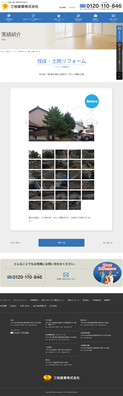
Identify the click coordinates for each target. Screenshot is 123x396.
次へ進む (108, 243)
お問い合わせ (25, 306)
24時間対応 (34, 300)
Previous (28, 123)
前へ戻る (15, 243)
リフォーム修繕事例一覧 (19, 51)
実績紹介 (8, 51)
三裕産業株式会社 (61, 378)
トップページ (5, 300)
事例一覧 (61, 242)
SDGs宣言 (53, 306)
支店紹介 (13, 306)
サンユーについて (19, 300)
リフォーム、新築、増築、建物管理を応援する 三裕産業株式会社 (20, 6)
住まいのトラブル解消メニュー (53, 300)
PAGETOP (119, 77)
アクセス (72, 7)
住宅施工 (86, 300)
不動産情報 (97, 300)
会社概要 (62, 7)
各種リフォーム (73, 300)
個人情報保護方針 (39, 306)
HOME (2, 51)
